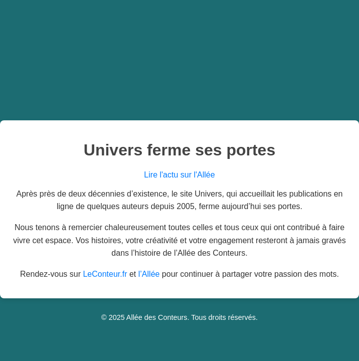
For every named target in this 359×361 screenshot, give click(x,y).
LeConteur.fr (105, 274)
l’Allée (149, 274)
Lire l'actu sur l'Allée (179, 174)
